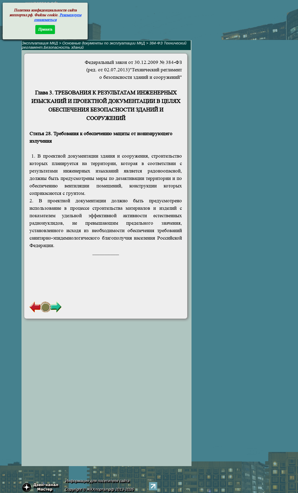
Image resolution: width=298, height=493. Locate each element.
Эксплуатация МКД (40, 43)
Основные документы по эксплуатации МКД (103, 43)
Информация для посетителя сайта (97, 481)
